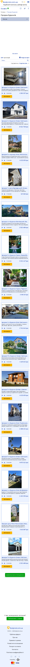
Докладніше (7, 96)
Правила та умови (15, 640)
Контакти (15, 649)
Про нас (15, 637)
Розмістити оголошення (15, 643)
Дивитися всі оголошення (15, 575)
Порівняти (4, 93)
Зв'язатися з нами (15, 618)
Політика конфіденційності (15, 652)
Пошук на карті (25, 57)
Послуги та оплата (15, 646)
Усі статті (15, 53)
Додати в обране (2, 93)
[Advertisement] (15, 37)
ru (22, 2)
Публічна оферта (15, 634)
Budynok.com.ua (10, 2)
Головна (3, 12)
